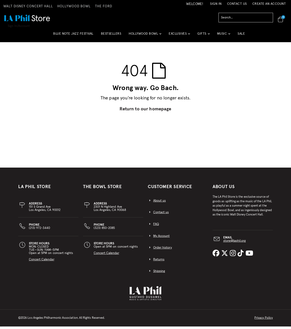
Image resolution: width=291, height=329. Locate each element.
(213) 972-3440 (39, 229)
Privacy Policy (263, 320)
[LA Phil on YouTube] (249, 256)
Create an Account (269, 3)
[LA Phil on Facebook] (217, 256)
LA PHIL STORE (34, 189)
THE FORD (103, 6)
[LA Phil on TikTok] (241, 256)
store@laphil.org (234, 243)
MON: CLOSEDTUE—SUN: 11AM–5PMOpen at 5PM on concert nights (51, 254)
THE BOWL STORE (102, 189)
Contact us (161, 214)
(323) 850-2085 (104, 229)
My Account (161, 238)
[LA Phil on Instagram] (234, 256)
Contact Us (237, 3)
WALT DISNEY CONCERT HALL (28, 6)
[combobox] (245, 17)
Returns (158, 262)
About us (159, 203)
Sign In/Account (19, 26)
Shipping (159, 273)
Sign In (216, 3)
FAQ (156, 226)
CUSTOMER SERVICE (170, 189)
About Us (224, 189)
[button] (145, 35)
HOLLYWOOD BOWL (74, 6)
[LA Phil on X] (225, 256)
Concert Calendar (41, 262)
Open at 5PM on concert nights (116, 250)
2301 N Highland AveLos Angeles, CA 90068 (110, 209)
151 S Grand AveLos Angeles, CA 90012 (44, 209)
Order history (162, 250)
